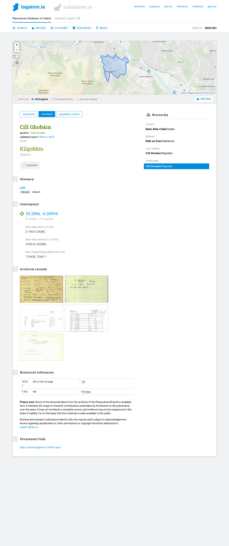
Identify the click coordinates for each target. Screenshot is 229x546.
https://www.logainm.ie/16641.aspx (40, 447)
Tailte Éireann (209, 93)
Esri (200, 93)
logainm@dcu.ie (29, 427)
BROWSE (204, 99)
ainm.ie (168, 6)
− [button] (17, 50)
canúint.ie (197, 6)
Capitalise (30, 165)
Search (20, 28)
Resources (82, 28)
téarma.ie (139, 6)
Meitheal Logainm (67, 18)
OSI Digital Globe (62, 99)
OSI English (39, 99)
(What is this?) (46, 137)
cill (22, 188)
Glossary (59, 28)
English (210, 28)
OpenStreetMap (86, 99)
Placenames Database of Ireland (32, 18)
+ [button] (17, 45)
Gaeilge (197, 28)
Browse (39, 28)
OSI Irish (22, 99)
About (102, 28)
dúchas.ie (182, 6)
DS (83, 381)
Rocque (86, 391)
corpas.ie (154, 6)
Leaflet (183, 93)
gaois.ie (212, 6)
